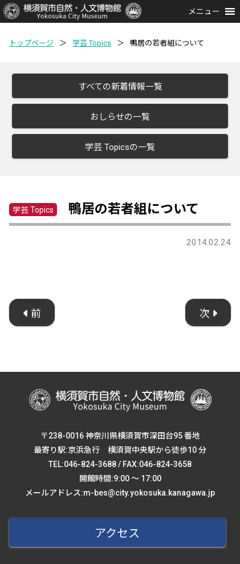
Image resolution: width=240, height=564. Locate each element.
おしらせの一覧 (120, 117)
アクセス (117, 533)
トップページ (31, 43)
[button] (204, 11)
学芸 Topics (91, 43)
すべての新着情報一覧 (120, 87)
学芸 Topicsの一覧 (120, 147)
